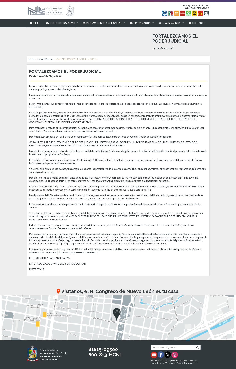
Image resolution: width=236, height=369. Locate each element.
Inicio (31, 59)
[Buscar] (197, 347)
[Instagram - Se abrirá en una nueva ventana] (174, 355)
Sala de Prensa (45, 59)
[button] (61, 23)
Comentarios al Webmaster (163, 363)
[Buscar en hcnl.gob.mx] (173, 347)
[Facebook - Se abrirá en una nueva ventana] (161, 355)
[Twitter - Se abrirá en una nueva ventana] (168, 355)
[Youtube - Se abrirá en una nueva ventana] (154, 355)
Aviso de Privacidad (185, 363)
